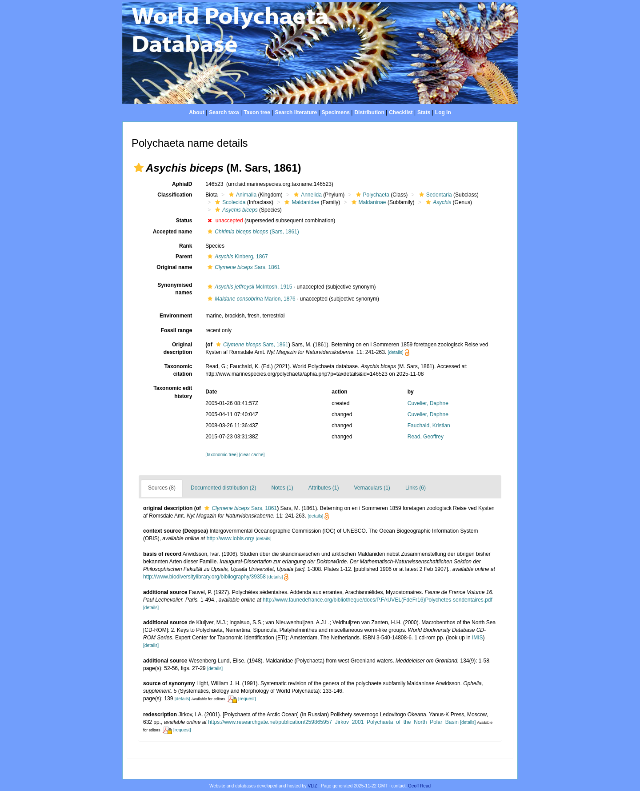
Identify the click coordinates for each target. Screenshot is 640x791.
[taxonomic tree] (221, 454)
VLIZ (312, 785)
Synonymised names (174, 289)
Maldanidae (300, 202)
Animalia (241, 195)
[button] (139, 167)
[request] (247, 698)
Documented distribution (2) (223, 488)
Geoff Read (419, 785)
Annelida (307, 195)
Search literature (296, 112)
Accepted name (172, 232)
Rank (185, 246)
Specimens (336, 112)
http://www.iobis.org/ (230, 538)
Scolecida (229, 202)
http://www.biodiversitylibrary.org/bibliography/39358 (204, 577)
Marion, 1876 (250, 299)
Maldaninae (367, 202)
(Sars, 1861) (252, 232)
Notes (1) (282, 488)
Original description (178, 348)
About (196, 112)
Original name (174, 267)
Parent (184, 256)
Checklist (400, 112)
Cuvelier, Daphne (428, 403)
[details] (396, 352)
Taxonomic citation (178, 370)
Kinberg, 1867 (236, 256)
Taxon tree (257, 112)
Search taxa (224, 112)
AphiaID (182, 184)
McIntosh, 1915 (248, 287)
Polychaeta (371, 195)
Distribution (369, 112)
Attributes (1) (323, 488)
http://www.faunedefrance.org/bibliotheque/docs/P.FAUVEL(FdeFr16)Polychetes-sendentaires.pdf (377, 600)
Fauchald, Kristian (429, 425)
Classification (174, 195)
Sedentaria (434, 195)
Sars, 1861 (242, 267)
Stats (423, 112)
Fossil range (176, 330)
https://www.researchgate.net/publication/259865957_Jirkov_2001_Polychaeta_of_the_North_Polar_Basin (333, 722)
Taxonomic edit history (172, 392)
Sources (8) (162, 488)
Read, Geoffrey (426, 437)
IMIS (477, 637)
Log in (443, 112)
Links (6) (415, 488)
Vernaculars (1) (372, 488)
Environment (176, 316)
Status (184, 220)
